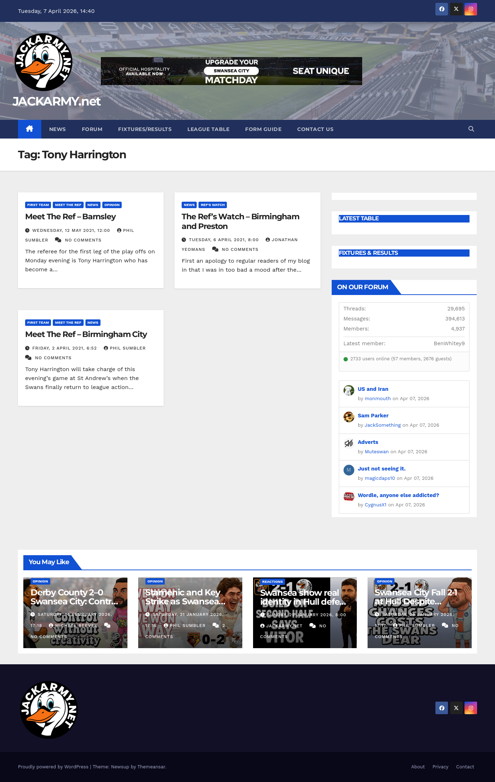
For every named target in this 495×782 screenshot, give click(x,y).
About (418, 766)
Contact (465, 766)
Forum (92, 129)
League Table (208, 129)
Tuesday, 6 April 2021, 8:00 (225, 239)
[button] (471, 129)
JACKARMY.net (57, 101)
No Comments (83, 240)
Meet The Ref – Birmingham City (86, 334)
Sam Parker (373, 415)
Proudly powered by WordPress (54, 766)
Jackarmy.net (282, 625)
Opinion (112, 205)
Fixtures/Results (145, 129)
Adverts (368, 442)
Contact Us (315, 129)
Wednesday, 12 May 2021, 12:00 (72, 230)
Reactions (272, 582)
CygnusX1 (375, 504)
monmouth (378, 398)
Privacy (440, 766)
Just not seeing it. (382, 468)
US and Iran (373, 389)
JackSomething (383, 425)
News (57, 129)
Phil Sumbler (125, 348)
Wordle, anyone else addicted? (398, 495)
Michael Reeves (74, 625)
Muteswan (377, 451)
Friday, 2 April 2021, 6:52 (65, 348)
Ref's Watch (213, 205)
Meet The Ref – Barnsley (70, 216)
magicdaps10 (380, 478)
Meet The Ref (68, 205)
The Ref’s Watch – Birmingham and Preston (240, 221)
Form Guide (263, 129)
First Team (38, 205)
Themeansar (151, 766)
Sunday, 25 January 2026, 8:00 (306, 614)
